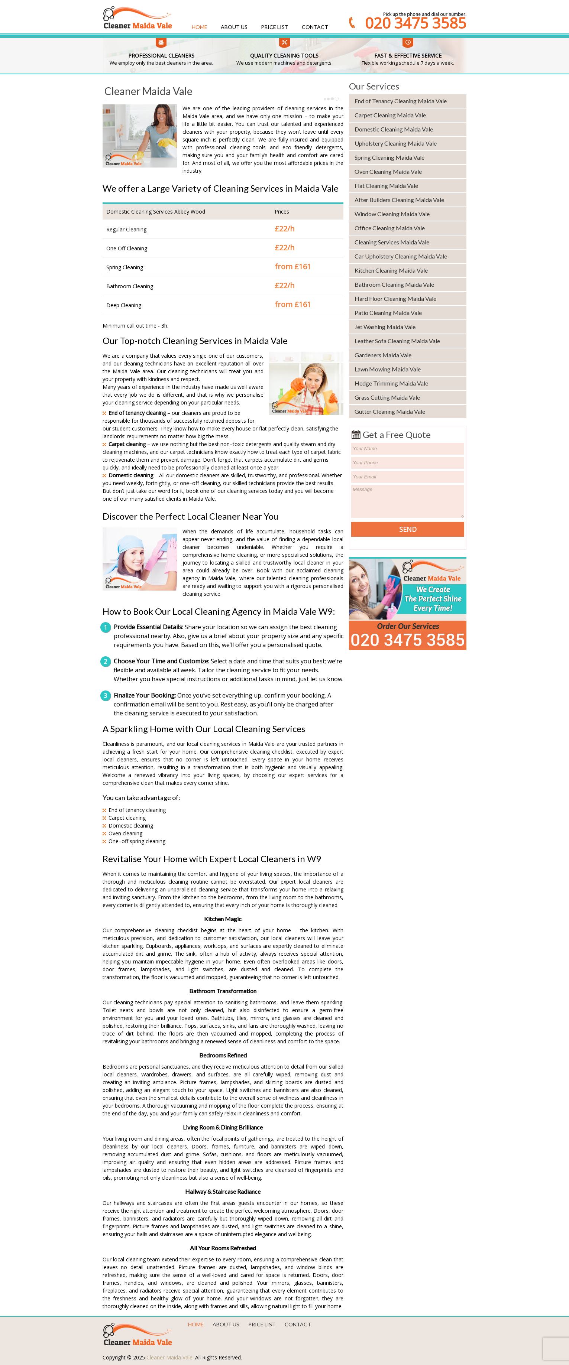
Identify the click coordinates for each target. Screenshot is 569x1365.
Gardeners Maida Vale (383, 354)
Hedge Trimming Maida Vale (391, 383)
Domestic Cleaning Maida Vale (394, 129)
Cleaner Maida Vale (169, 1357)
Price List (274, 27)
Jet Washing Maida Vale (385, 326)
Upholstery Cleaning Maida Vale (396, 143)
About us (234, 27)
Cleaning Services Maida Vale (392, 242)
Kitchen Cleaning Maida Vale (391, 270)
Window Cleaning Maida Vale (392, 213)
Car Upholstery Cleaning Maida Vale (401, 256)
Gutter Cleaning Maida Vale (390, 411)
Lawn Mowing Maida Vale (388, 369)
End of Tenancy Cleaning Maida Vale (401, 100)
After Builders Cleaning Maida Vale (399, 199)
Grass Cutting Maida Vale (387, 397)
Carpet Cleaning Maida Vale (390, 114)
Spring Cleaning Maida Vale (389, 157)
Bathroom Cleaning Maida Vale (394, 284)
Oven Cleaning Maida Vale (388, 171)
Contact (315, 27)
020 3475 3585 (415, 23)
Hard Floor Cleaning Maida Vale (395, 298)
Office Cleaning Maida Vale (390, 227)
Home (199, 27)
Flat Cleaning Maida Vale (386, 185)
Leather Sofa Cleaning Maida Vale (397, 340)
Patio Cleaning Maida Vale (388, 312)
